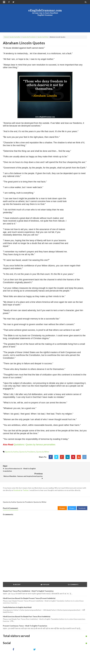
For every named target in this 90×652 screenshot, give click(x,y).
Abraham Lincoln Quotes (24, 43)
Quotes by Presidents (29, 37)
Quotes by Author (15, 37)
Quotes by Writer (43, 37)
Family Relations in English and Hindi (17, 600)
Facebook (17, 483)
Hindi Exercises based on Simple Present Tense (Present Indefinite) (29, 591)
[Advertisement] (45, 24)
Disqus (71, 500)
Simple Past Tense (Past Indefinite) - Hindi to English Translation (28, 583)
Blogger (62, 500)
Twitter (25, 483)
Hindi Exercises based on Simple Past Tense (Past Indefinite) (26, 609)
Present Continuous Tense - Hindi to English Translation (25, 618)
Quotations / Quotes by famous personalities (34, 444)
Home (6, 37)
